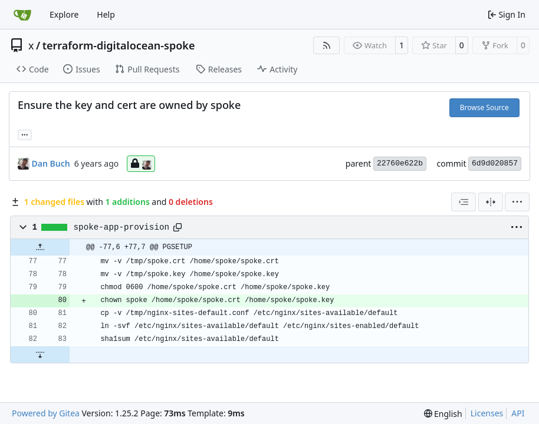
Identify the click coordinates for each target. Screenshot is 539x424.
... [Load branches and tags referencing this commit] (24, 134)
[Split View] (490, 202)
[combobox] (463, 202)
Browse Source (484, 107)
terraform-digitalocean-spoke (118, 45)
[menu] (517, 202)
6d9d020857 (495, 163)
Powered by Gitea (46, 413)
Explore (64, 14)
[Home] (22, 14)
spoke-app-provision (121, 227)
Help (106, 14)
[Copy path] (177, 227)
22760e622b (400, 163)
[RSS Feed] (326, 45)
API (517, 413)
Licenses (487, 413)
